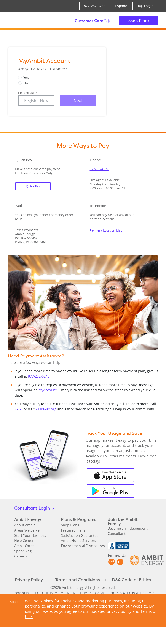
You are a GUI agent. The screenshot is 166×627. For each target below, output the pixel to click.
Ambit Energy (31, 21)
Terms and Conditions (77, 579)
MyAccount (47, 390)
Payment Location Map (106, 230)
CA (32, 593)
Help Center (24, 540)
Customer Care (92, 20)
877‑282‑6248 (94, 5)
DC (37, 593)
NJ (74, 593)
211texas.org (45, 409)
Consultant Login (34, 508)
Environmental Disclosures (83, 546)
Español (121, 5)
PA (85, 593)
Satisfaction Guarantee (79, 535)
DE (43, 593)
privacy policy (119, 611)
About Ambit (24, 525)
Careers (20, 556)
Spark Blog (23, 551)
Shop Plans (138, 20)
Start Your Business (30, 535)
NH (69, 593)
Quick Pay (33, 186)
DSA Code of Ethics (131, 579)
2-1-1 (19, 409)
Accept (14, 602)
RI (90, 593)
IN (51, 593)
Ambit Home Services (78, 540)
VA (102, 593)
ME (57, 593)
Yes (26, 77)
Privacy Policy (29, 579)
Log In (146, 5)
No (25, 83)
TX (95, 593)
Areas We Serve (27, 530)
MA (63, 593)
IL (47, 593)
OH (80, 593)
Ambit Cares (24, 546)
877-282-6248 (38, 376)
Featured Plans (73, 530)
